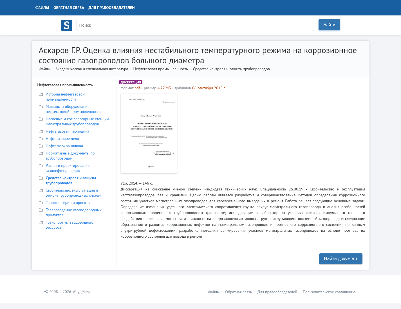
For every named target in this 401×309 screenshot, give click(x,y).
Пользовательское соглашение (329, 291)
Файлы (42, 7)
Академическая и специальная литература (91, 68)
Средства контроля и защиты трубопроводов (231, 68)
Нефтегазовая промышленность (160, 68)
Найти (329, 24)
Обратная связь (68, 7)
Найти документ (340, 258)
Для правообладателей (111, 7)
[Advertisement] (272, 133)
